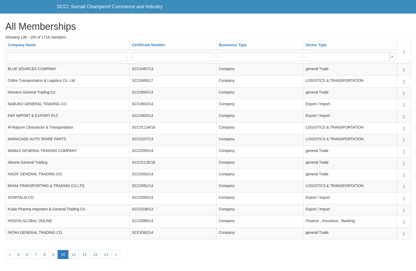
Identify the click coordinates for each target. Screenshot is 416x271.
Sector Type (316, 45)
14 (106, 254)
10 (63, 254)
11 (74, 254)
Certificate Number (148, 45)
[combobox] (350, 56)
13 (95, 254)
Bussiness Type (233, 45)
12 (85, 254)
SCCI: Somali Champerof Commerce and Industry (110, 6)
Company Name (22, 45)
